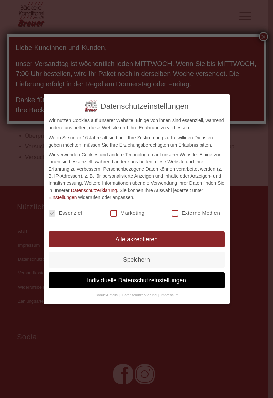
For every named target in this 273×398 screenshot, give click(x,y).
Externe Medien (196, 212)
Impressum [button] (169, 294)
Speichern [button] (136, 259)
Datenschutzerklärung (94, 190)
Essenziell (66, 212)
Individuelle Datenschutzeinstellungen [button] (136, 279)
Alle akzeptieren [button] (136, 238)
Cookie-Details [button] (107, 294)
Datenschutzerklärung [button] (140, 294)
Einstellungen (63, 197)
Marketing (127, 212)
